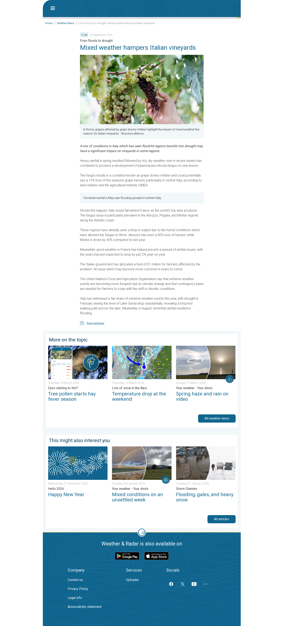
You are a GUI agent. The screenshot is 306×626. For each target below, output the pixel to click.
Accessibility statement (85, 607)
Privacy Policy (78, 589)
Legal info (75, 598)
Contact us (75, 580)
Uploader (132, 580)
